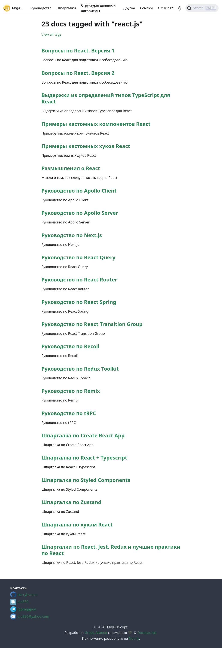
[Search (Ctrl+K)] (202, 8)
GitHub (165, 8)
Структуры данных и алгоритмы (98, 8)
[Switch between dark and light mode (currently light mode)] (179, 8)
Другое (129, 8)
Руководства (41, 8)
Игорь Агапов (95, 632)
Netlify (134, 638)
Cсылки (146, 8)
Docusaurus (147, 632)
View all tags (51, 34)
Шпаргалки (66, 8)
